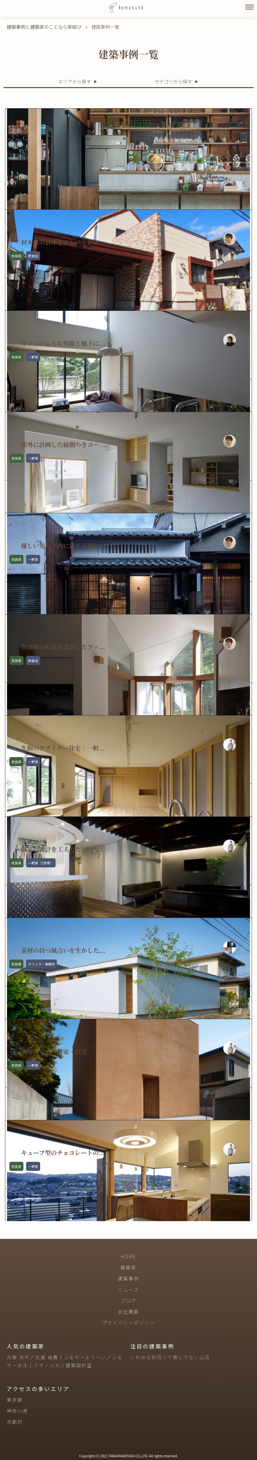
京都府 (15, 1421)
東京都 (15, 1399)
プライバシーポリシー (128, 1322)
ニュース (128, 1289)
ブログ (128, 1300)
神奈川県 (17, 1410)
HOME (128, 1256)
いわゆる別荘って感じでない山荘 (170, 1357)
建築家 (128, 1267)
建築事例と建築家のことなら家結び (44, 26)
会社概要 (128, 1311)
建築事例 (128, 1278)
